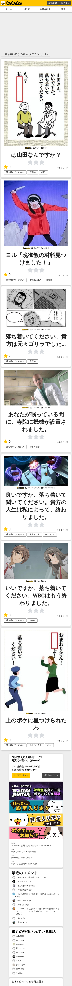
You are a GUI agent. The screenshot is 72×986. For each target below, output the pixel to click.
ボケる (27, 9)
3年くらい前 (62, 168)
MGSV (32, 620)
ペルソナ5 (49, 534)
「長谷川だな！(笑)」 (22, 889)
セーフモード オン (21, 775)
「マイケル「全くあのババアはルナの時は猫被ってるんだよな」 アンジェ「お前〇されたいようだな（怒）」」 (35, 911)
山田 (43, 172)
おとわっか (34, 447)
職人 (63, 9)
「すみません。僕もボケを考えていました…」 (32, 877)
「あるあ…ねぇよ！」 (22, 881)
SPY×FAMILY (35, 280)
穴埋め (33, 172)
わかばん (17, 973)
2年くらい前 (62, 275)
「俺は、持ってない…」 (23, 900)
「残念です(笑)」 (21, 904)
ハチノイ (17, 960)
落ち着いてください (15, 172)
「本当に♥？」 (20, 922)
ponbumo (17, 944)
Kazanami (18, 956)
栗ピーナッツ (19, 948)
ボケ (49, 745)
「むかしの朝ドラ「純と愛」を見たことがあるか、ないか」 (35, 895)
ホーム (8, 9)
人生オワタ (34, 534)
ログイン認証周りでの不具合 (36, 862)
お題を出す (45, 9)
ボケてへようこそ (51, 775)
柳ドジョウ (18, 964)
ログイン (65, 3)
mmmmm (18, 940)
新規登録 (52, 3)
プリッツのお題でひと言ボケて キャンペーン (36, 844)
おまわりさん (35, 745)
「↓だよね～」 (20, 918)
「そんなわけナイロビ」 (24, 885)
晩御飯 (49, 280)
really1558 (18, 936)
